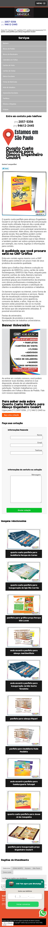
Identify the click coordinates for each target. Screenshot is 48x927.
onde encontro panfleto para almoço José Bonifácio (24, 652)
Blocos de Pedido (9, 49)
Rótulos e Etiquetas (9, 104)
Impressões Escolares (10, 93)
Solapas (5, 109)
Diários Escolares (9, 76)
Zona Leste (7, 872)
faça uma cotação (11, 415)
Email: (26, 444)
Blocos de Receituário (10, 54)
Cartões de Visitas (9, 71)
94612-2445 (11, 24)
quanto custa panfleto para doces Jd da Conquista (23, 815)
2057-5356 (10, 21)
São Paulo (36, 868)
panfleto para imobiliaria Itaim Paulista (23, 750)
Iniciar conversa (23, 904)
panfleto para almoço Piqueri (24, 719)
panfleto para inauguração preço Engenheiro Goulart (24, 848)
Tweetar (5, 168)
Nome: (26, 436)
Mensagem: (25, 488)
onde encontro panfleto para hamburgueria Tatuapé (24, 783)
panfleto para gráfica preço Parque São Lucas (24, 619)
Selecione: (7, 868)
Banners (6, 43)
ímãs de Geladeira (9, 87)
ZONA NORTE (18, 868)
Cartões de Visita (9, 65)
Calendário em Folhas (10, 60)
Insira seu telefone (25, 891)
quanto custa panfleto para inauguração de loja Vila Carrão (24, 586)
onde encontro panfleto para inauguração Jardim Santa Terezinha (24, 686)
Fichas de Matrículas (10, 82)
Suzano (27, 868)
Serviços (23, 37)
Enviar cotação (24, 510)
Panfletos (6, 98)
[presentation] (24, 462)
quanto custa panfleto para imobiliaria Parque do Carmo (23, 553)
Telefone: (26, 451)
